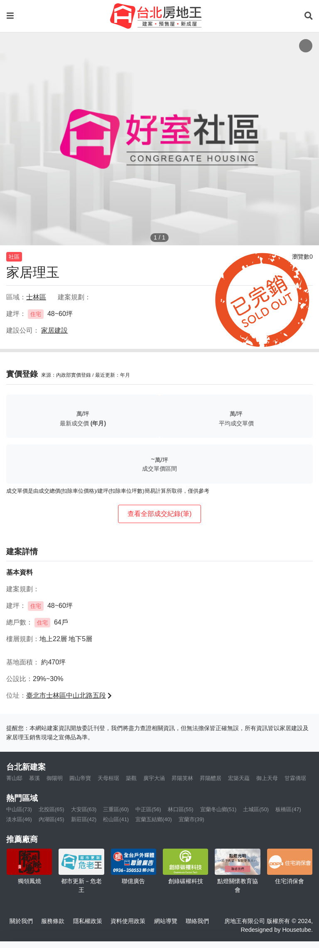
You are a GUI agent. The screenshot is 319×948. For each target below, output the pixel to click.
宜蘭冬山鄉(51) (218, 809)
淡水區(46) (19, 819)
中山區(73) (19, 809)
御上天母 (267, 778)
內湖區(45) (51, 819)
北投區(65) (51, 809)
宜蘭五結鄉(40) (153, 819)
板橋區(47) (288, 809)
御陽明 (55, 778)
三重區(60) (116, 809)
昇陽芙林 (182, 778)
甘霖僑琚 (295, 778)
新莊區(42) (84, 819)
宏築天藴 (239, 778)
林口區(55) (181, 809)
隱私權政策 (87, 921)
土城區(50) (256, 809)
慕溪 (34, 778)
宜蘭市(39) (191, 819)
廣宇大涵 (154, 778)
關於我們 (21, 921)
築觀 (131, 778)
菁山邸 (14, 778)
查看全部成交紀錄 (160, 513)
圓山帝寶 (80, 778)
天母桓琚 (108, 778)
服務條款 (52, 921)
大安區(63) (84, 809)
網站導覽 (165, 921)
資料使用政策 (127, 921)
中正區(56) (148, 809)
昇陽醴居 (210, 778)
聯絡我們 (197, 921)
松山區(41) (116, 819)
